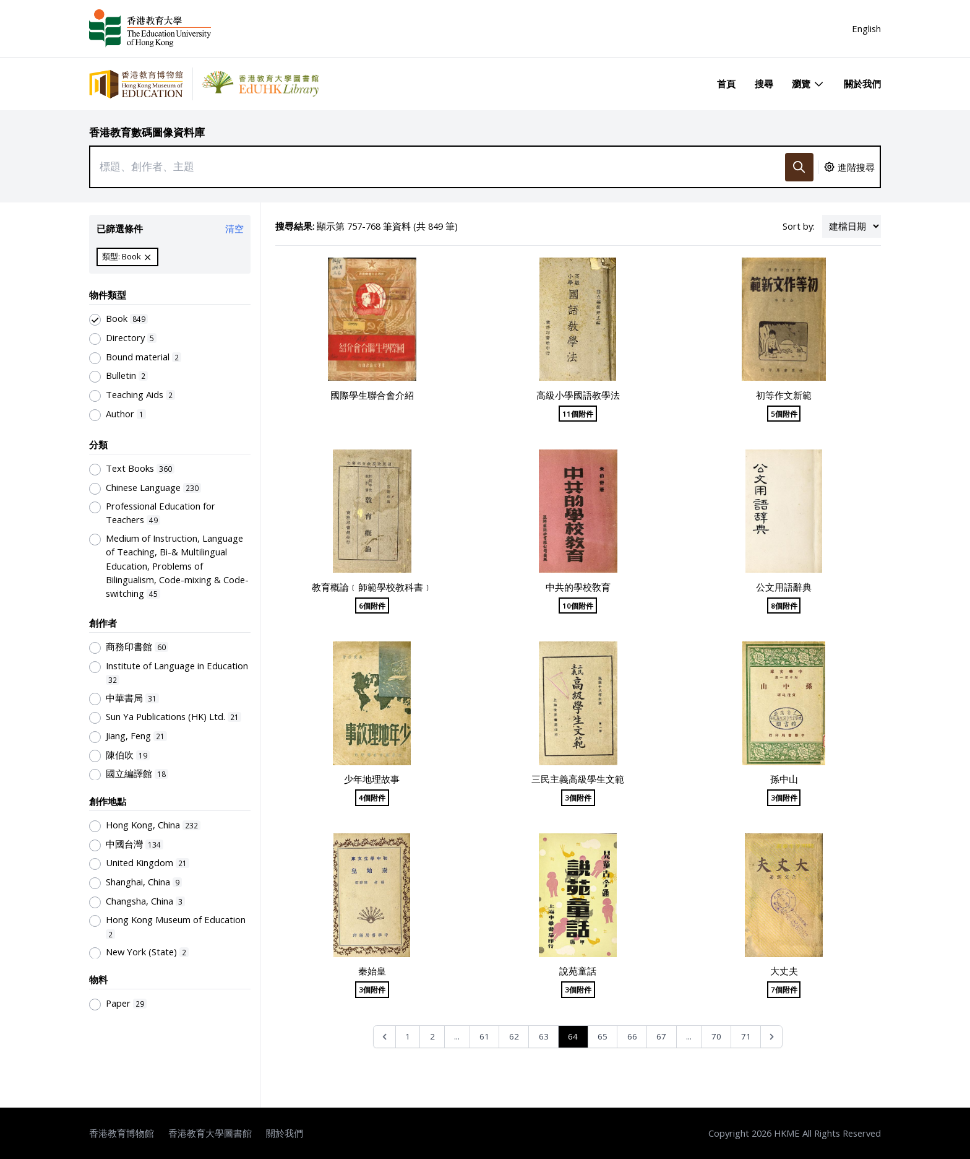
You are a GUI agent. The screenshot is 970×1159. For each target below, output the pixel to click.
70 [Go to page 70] (716, 1036)
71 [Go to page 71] (746, 1036)
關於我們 (862, 83)
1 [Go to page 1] (407, 1036)
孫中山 (784, 779)
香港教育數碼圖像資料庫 (147, 132)
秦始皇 (372, 971)
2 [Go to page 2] (432, 1036)
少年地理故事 (372, 779)
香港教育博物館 (121, 1133)
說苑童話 (577, 971)
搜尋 (764, 83)
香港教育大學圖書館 (210, 1133)
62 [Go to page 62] (514, 1036)
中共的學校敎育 (578, 587)
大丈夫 (784, 971)
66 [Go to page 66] (632, 1036)
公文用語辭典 (784, 587)
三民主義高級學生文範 (577, 779)
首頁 (726, 83)
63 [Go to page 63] (544, 1036)
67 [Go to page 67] (661, 1036)
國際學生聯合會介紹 (372, 395)
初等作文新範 (784, 395)
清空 (234, 228)
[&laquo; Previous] (384, 1036)
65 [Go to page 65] (602, 1036)
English (866, 28)
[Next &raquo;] (771, 1036)
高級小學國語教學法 (578, 395)
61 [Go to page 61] (484, 1036)
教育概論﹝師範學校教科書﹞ (372, 587)
